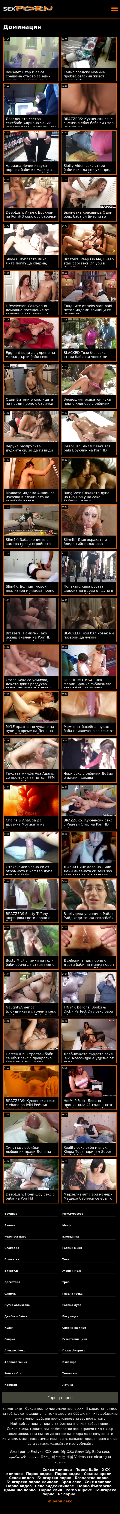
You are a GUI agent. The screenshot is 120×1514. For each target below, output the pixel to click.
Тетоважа (69, 1373)
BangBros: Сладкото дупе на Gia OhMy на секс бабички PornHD (87, 497)
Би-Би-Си (11, 1270)
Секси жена (17, 1429)
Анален (9, 1225)
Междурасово (72, 1213)
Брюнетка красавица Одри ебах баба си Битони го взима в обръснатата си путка (88, 218)
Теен (65, 1259)
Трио (65, 1282)
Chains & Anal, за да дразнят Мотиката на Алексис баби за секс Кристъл (25, 826)
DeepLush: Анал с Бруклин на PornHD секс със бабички (31, 214)
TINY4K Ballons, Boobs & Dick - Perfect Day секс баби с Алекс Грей (88, 1011)
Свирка (9, 1339)
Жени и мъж (71, 1270)
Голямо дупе (71, 1305)
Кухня (8, 1327)
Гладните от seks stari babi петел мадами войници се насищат (88, 310)
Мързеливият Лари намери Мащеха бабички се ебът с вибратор (88, 1198)
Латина (67, 1384)
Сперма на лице (74, 1327)
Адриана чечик (15, 1362)
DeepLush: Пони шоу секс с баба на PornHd (30, 1196)
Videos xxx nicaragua (92, 1457)
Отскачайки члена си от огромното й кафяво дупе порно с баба (29, 871)
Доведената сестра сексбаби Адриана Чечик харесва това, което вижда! (31, 123)
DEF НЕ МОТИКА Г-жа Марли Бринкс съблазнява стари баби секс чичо (87, 684)
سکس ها (59, 1462)
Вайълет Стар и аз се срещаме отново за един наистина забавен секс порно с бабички (28, 78)
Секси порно (36, 1409)
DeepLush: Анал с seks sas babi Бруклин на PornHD (87, 448)
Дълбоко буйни (15, 1316)
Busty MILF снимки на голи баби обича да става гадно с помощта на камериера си (30, 967)
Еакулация (70, 1316)
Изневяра (69, 1362)
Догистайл (12, 1282)
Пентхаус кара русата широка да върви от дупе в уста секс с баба (88, 590)
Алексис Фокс (14, 1350)
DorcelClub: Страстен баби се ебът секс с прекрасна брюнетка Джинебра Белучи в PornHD (29, 1060)
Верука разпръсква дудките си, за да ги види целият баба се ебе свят (29, 450)
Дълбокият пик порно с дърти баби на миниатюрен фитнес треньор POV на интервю (89, 967)
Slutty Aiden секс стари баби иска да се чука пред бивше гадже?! (87, 170)
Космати (10, 1384)
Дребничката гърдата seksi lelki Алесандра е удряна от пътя (89, 1058)
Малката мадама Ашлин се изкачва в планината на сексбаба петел (30, 497)
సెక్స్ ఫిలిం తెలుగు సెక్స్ (76, 1452)
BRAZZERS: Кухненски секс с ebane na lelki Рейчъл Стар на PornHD (30, 1105)
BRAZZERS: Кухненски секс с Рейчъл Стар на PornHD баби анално (88, 824)
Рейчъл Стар (13, 1373)
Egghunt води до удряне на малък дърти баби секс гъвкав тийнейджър (30, 357)
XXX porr (52, 1452)
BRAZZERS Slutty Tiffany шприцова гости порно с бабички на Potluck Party (28, 918)
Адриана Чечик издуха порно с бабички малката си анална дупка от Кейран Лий (31, 172)
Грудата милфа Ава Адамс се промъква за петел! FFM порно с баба (30, 777)
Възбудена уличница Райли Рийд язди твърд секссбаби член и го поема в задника (89, 918)
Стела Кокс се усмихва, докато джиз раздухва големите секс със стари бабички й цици (28, 686)
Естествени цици (74, 1339)
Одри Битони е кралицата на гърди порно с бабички (29, 401)
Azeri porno (20, 1452)
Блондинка (70, 1236)
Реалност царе (15, 1236)
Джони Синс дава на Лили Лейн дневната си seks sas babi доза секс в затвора (88, 871)
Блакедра (11, 1248)
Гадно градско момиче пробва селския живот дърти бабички (84, 76)
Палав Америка (73, 1350)
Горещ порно (59, 1398)
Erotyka (37, 1452)
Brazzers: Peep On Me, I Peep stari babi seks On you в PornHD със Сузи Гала (89, 263)
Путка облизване (17, 1305)
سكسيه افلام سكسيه (24, 1457)
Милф (66, 1225)
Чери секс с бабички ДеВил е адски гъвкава (88, 775)
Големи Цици (72, 1248)
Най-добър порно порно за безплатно (44, 1424)
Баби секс (101, 1452)
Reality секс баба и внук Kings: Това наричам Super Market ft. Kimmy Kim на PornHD (87, 1154)
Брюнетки (11, 1259)
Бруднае (10, 1213)
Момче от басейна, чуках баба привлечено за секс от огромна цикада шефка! (89, 731)
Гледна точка (72, 1293)
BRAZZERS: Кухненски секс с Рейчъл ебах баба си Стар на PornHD (89, 123)
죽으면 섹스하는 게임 (56, 1457)
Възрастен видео (101, 1409)
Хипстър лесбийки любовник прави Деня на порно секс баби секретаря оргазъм (30, 1154)
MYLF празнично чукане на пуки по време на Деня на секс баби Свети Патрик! (30, 731)
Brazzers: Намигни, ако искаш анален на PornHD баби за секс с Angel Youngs (30, 637)
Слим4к (10, 1293)
